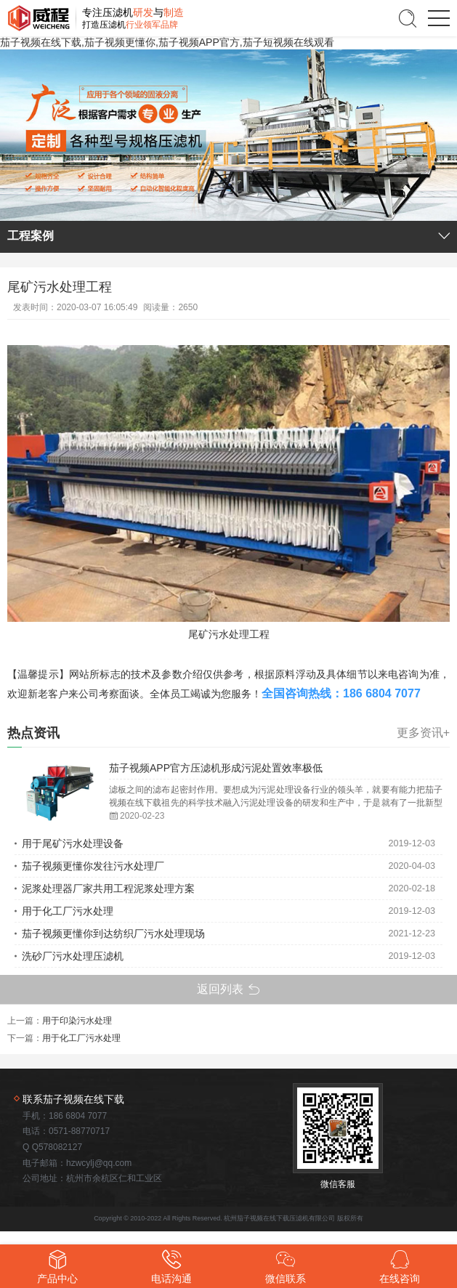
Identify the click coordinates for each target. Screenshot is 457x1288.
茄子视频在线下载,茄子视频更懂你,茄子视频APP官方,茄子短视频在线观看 (167, 42)
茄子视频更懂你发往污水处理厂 (93, 866)
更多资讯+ (423, 733)
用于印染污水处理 (77, 1021)
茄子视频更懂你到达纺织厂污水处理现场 (113, 933)
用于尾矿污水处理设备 (73, 843)
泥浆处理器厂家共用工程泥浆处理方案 (108, 888)
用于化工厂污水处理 (67, 911)
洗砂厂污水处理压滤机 (73, 956)
